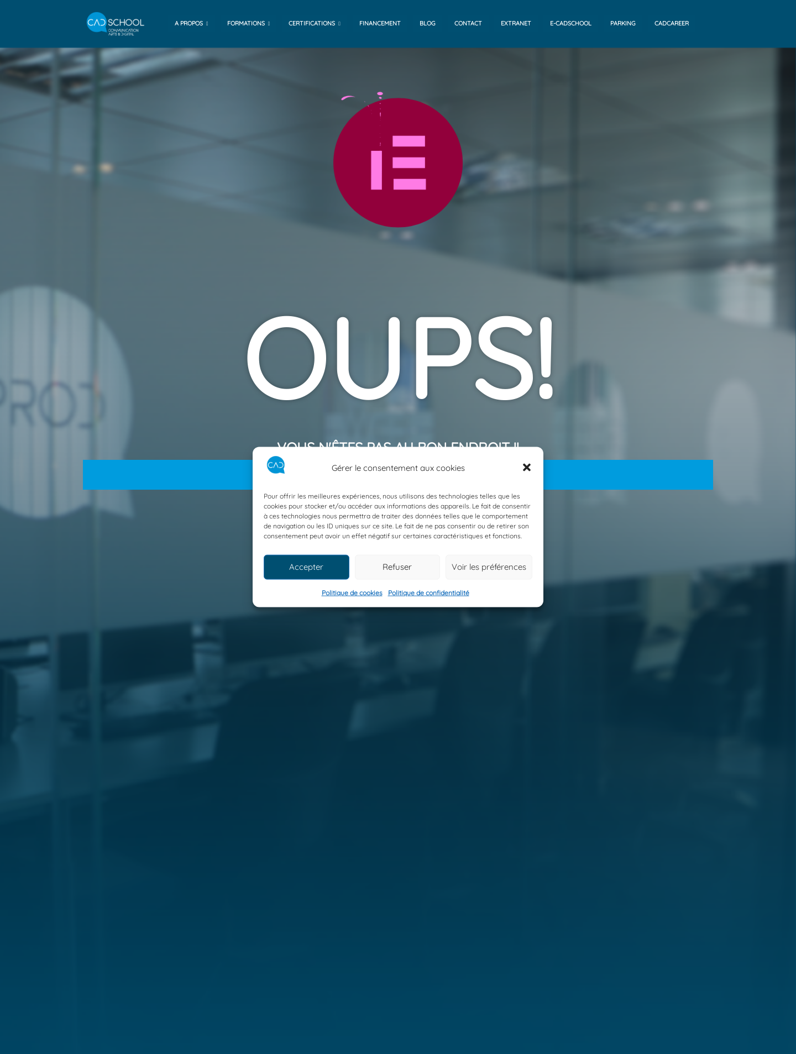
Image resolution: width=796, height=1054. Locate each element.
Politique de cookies (352, 593)
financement (380, 23)
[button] (526, 467)
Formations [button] (248, 23)
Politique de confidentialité (428, 593)
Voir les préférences (489, 567)
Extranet (516, 23)
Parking (623, 23)
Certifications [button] (315, 23)
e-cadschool (570, 23)
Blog (428, 23)
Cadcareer (671, 23)
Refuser (397, 567)
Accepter (306, 567)
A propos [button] (191, 23)
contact (468, 23)
